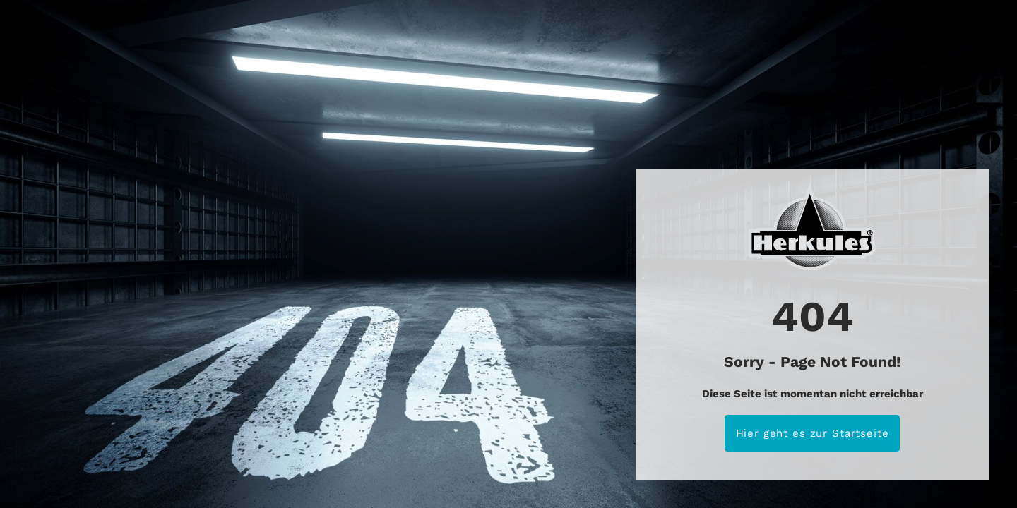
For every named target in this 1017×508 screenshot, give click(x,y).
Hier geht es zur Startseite (812, 433)
